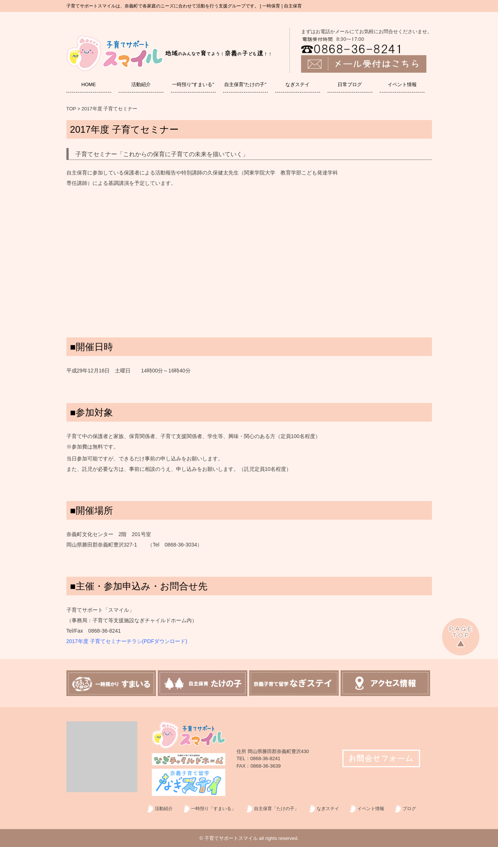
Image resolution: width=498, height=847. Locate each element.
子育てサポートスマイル (231, 838)
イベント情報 (402, 84)
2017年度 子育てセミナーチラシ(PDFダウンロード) (126, 641)
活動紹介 (141, 84)
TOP (71, 108)
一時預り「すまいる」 (213, 808)
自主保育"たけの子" (245, 84)
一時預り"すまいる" (193, 84)
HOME (88, 84)
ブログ (409, 808)
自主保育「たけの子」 (276, 808)
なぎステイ (297, 84)
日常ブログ (350, 84)
